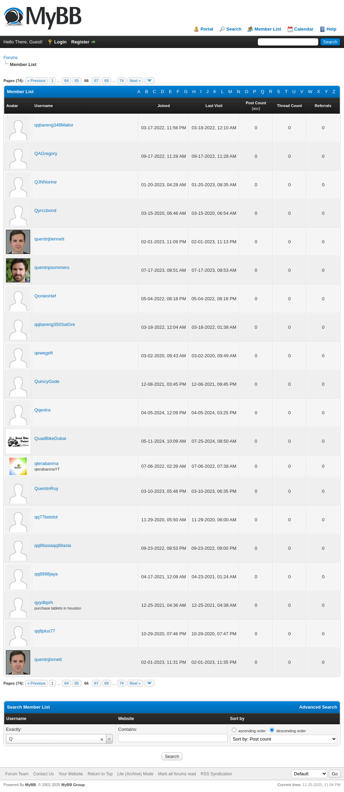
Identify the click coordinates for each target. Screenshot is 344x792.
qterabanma (46, 463)
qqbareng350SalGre (54, 324)
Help (331, 29)
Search (233, 29)
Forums (10, 57)
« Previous (36, 81)
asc (256, 108)
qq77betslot (46, 517)
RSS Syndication (216, 773)
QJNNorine (45, 182)
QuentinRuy (46, 488)
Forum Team (16, 773)
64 (66, 81)
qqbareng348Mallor (53, 125)
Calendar (304, 29)
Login (60, 41)
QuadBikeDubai (50, 438)
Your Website (70, 773)
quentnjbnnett (48, 659)
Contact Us (43, 773)
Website (126, 718)
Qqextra (42, 410)
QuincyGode (46, 381)
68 (106, 81)
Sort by (237, 718)
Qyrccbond (45, 210)
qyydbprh (43, 602)
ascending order (252, 731)
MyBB (30, 785)
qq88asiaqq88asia (52, 545)
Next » (135, 81)
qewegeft (43, 353)
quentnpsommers (51, 267)
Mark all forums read (177, 773)
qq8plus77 (44, 631)
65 (76, 81)
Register (80, 41)
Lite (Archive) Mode (135, 773)
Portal (206, 29)
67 (96, 81)
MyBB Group (72, 785)
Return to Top (100, 773)
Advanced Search (318, 707)
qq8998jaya (46, 574)
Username (16, 718)
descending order (291, 731)
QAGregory (45, 153)
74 (122, 81)
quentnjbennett (49, 239)
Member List (267, 29)
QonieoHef (45, 296)
